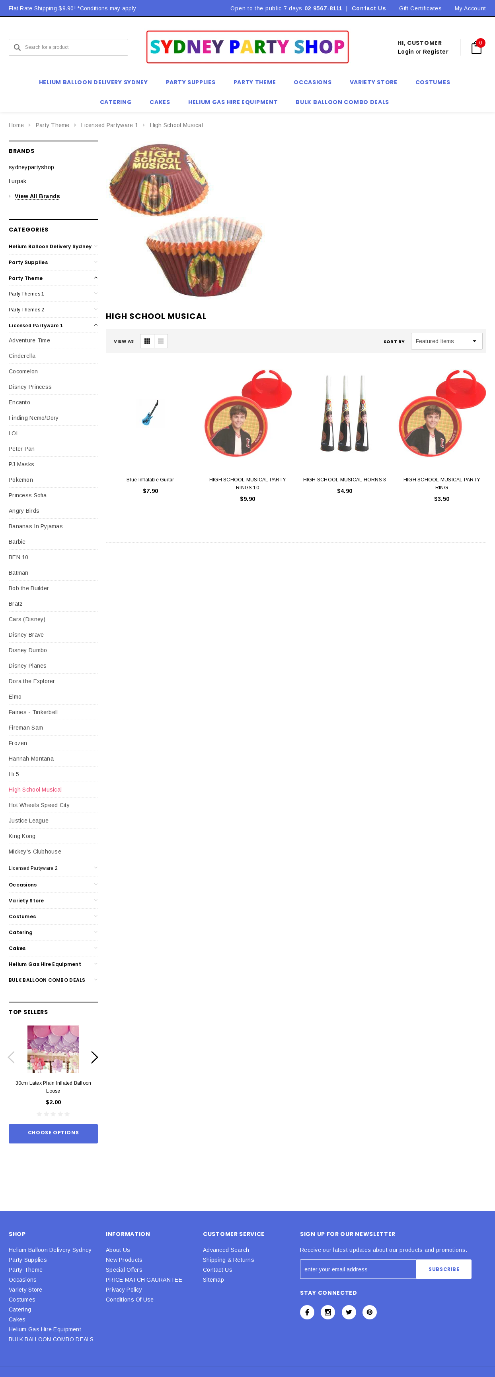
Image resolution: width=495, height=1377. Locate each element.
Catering (21, 932)
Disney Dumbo (28, 650)
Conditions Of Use (130, 1299)
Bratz (16, 604)
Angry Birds (24, 511)
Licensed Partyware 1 (109, 125)
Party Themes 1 (26, 294)
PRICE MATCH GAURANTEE (144, 1280)
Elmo (15, 696)
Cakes (17, 948)
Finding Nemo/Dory (34, 418)
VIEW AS (124, 341)
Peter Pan (22, 449)
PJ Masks (21, 464)
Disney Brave (26, 635)
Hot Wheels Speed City (39, 805)
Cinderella (22, 356)
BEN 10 (19, 557)
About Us (118, 1250)
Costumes (22, 916)
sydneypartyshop (31, 167)
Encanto (19, 402)
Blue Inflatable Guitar (150, 480)
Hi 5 (14, 774)
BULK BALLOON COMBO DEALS (47, 980)
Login (406, 51)
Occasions (23, 884)
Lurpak (18, 181)
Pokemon (21, 480)
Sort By (394, 341)
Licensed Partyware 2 (33, 868)
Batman (19, 573)
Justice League (29, 820)
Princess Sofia (28, 495)
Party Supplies (28, 262)
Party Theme (53, 125)
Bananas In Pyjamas (36, 526)
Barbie (17, 542)
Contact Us (369, 8)
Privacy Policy (124, 1289)
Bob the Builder (29, 588)
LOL (14, 433)
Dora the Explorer (32, 681)
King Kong (22, 836)
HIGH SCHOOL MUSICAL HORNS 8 (344, 480)
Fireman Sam (26, 727)
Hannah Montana (31, 758)
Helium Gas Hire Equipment (45, 964)
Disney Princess (30, 387)
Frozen (18, 743)
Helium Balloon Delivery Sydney (50, 246)
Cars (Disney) (27, 619)
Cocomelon (23, 371)
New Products (124, 1260)
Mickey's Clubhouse (35, 851)
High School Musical (176, 125)
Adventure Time (29, 340)
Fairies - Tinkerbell (33, 712)
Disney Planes (28, 665)
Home (16, 125)
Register (435, 51)
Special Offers (124, 1270)
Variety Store (26, 900)
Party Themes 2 (26, 310)
